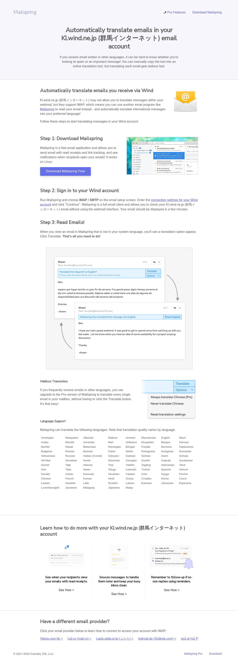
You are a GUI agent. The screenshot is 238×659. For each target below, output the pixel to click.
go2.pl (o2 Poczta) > (195, 638)
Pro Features (174, 12)
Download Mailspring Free (65, 171)
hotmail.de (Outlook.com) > (157, 638)
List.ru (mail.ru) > (79, 638)
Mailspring (24, 12)
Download (215, 653)
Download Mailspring (207, 12)
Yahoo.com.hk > (51, 638)
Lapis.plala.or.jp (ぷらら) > (114, 638)
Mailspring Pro (193, 653)
